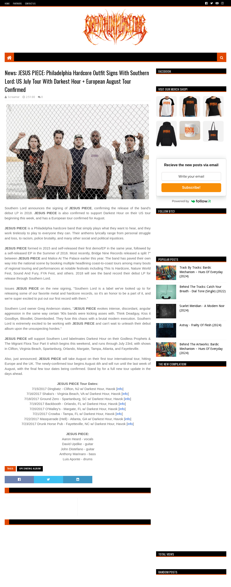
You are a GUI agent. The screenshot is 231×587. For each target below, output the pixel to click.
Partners (17, 3)
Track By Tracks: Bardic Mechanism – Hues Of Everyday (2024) (201, 272)
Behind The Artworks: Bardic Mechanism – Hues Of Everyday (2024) (201, 348)
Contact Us (30, 3)
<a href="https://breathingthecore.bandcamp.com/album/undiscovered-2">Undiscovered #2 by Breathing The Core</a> (191, 458)
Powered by (191, 201)
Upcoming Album (30, 468)
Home (7, 3)
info (119, 389)
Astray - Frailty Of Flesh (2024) (200, 325)
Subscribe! (191, 187)
